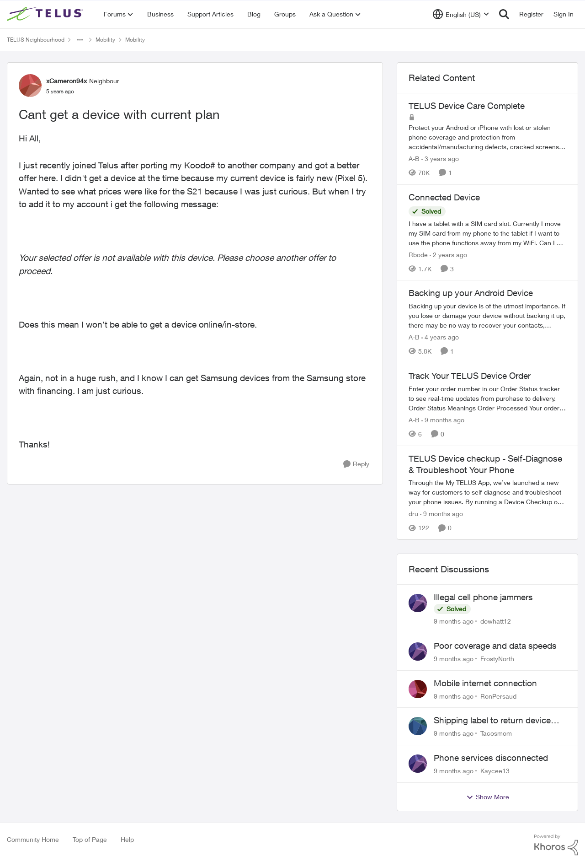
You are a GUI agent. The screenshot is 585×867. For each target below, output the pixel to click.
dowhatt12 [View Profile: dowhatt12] (495, 621)
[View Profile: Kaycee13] (418, 763)
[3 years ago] (440, 158)
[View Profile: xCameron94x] (30, 85)
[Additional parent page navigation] (79, 39)
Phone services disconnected (491, 758)
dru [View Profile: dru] (413, 513)
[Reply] (356, 464)
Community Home (33, 839)
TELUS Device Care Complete (467, 106)
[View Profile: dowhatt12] (418, 603)
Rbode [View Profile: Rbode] (418, 254)
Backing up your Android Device (471, 293)
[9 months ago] (442, 420)
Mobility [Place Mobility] (105, 39)
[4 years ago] (440, 337)
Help (127, 839)
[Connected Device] (487, 232)
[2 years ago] (448, 254)
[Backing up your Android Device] (487, 315)
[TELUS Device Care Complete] (487, 137)
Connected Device (444, 197)
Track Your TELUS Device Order (470, 376)
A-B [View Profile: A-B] (414, 158)
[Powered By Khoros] (556, 845)
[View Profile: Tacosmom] (418, 726)
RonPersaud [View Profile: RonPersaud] (498, 696)
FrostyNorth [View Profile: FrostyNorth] (497, 658)
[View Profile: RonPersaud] (418, 689)
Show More (487, 797)
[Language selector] (461, 14)
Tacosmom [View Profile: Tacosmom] (496, 733)
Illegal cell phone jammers (483, 597)
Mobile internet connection (485, 683)
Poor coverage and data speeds (495, 646)
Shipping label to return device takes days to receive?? (492, 720)
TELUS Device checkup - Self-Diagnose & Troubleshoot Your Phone (485, 464)
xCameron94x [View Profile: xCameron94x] (66, 81)
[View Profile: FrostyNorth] (418, 651)
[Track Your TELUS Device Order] (487, 398)
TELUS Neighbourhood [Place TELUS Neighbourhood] (35, 39)
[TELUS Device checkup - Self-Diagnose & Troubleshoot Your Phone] (487, 492)
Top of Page (90, 839)
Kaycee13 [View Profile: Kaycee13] (495, 771)
